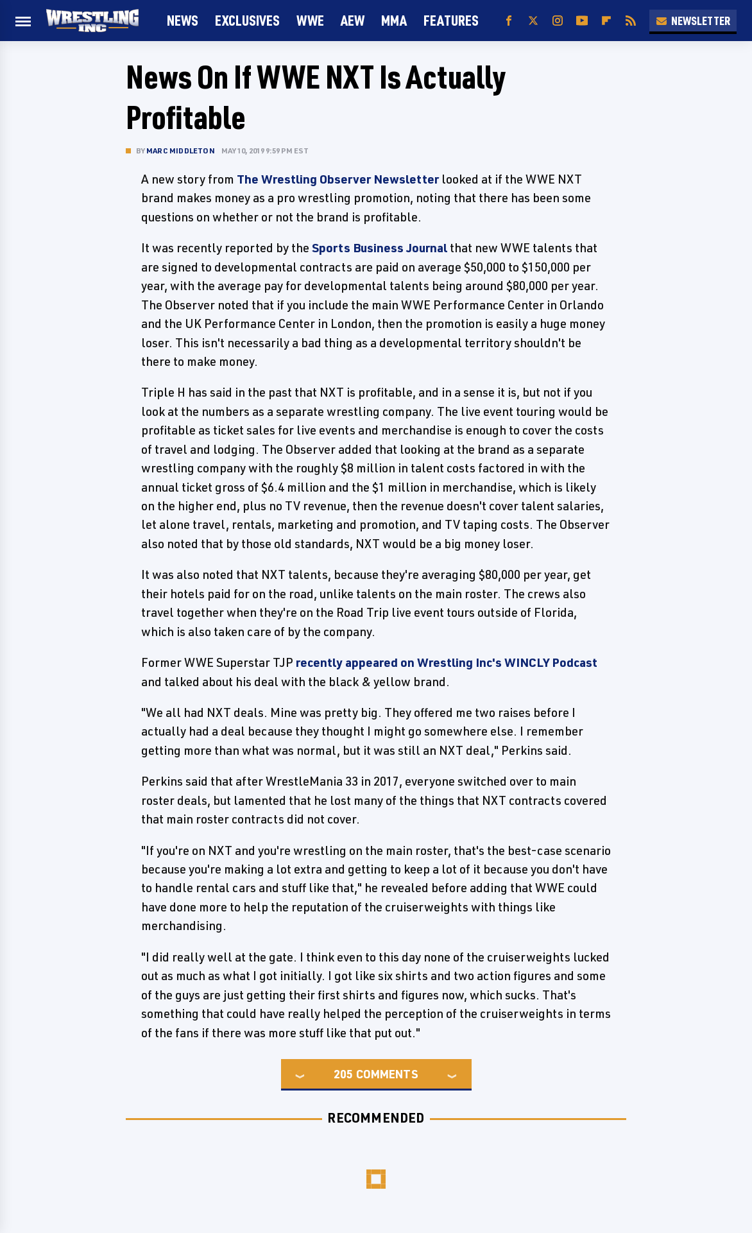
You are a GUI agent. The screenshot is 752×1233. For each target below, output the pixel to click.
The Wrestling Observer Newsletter (338, 179)
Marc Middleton (180, 150)
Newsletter (693, 20)
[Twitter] (533, 20)
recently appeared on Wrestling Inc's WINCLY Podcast (446, 662)
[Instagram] (557, 20)
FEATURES (451, 20)
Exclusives (247, 20)
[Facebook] (509, 20)
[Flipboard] (606, 20)
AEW (352, 20)
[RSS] (631, 20)
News (182, 20)
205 (343, 1074)
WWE (310, 20)
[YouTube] (582, 20)
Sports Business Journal (379, 247)
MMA (394, 20)
